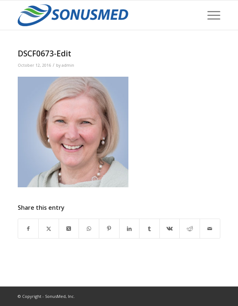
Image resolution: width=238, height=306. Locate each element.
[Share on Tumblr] (149, 228)
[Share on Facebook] (28, 228)
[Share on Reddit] (190, 228)
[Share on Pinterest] (109, 228)
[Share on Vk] (170, 228)
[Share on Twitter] (49, 228)
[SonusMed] (99, 15)
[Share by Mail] (210, 228)
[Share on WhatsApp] (89, 228)
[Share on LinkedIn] (129, 228)
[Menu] (210, 15)
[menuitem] (210, 15)
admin (68, 65)
